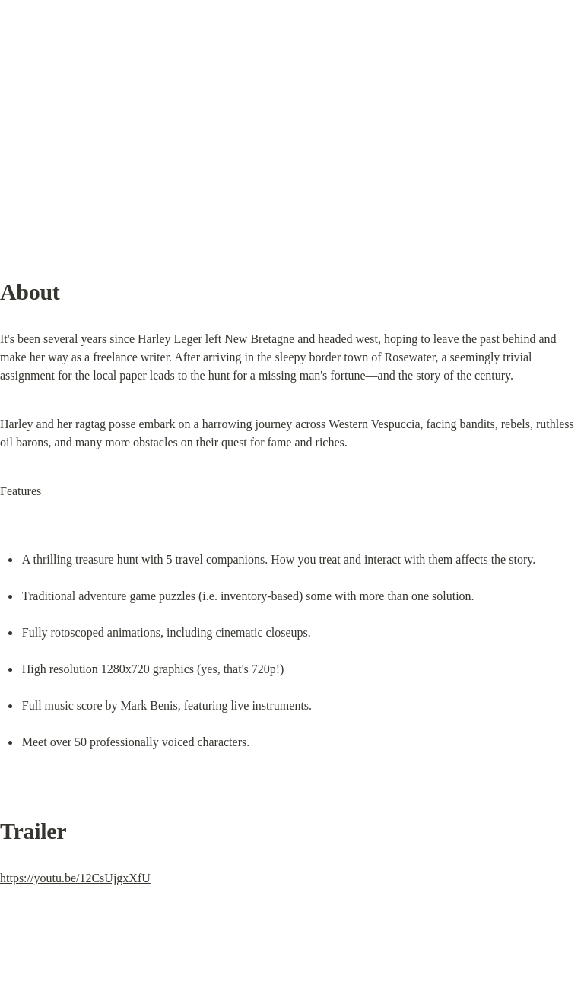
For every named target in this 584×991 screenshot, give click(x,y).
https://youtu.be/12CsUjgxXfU (75, 878)
